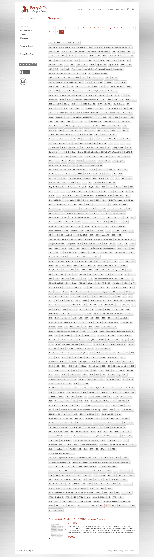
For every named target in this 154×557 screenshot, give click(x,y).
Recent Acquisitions (27, 19)
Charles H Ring (96, 121)
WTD (120, 506)
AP (83, 86)
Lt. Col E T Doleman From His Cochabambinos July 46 (116, 331)
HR (102, 274)
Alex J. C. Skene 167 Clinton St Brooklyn (97, 69)
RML (81, 414)
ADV (108, 60)
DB (62, 152)
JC (108, 287)
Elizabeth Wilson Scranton (104, 196)
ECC (64, 182)
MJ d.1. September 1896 (120, 366)
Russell (89, 423)
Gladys (132, 244)
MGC (51, 366)
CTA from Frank (54, 147)
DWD (99, 169)
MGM (64, 366)
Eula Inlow (121, 209)
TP (130, 471)
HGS (72, 270)
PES (50, 401)
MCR (64, 357)
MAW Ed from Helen (102, 353)
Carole (130, 113)
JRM (100, 305)
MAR (89, 344)
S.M (120, 423)
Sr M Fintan (111, 440)
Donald (79, 161)
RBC (83, 405)
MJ (109, 366)
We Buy (110, 9)
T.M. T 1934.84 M (75, 449)
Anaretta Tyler (53, 86)
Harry (91, 261)
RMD (75, 414)
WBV (124, 493)
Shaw (51, 436)
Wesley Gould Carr (99, 497)
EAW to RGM (103, 178)
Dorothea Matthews (104, 161)
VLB (68, 484)
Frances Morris (70, 226)
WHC (120, 497)
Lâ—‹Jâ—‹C (66, 318)
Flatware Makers (26, 31)
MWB (131, 379)
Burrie (65, 108)
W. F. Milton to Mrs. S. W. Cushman (75, 488)
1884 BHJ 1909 (66, 51)
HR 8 (107, 274)
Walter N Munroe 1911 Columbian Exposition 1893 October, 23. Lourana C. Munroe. (75, 493)
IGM (90, 279)
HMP (69, 274)
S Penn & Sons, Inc (109, 423)
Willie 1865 (97, 501)
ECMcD (71, 182)
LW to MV (87, 335)
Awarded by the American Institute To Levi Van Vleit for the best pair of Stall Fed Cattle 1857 (77, 95)
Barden (69, 99)
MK (69, 370)
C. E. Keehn (99, 108)
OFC (67, 396)
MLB (75, 370)
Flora (132, 217)
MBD (126, 353)
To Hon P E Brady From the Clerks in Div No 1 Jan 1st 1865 (93, 471)
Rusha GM (80, 423)
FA (100, 213)
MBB (119, 353)
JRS (118, 305)
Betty (127, 99)
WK (57, 506)
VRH (89, 484)
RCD (101, 405)
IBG (73, 279)
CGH (86, 121)
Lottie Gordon (106, 327)
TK (56, 466)
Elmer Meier (119, 196)
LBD (80, 318)
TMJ (68, 466)
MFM (118, 361)
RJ (64, 414)
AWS (123, 95)
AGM (92, 65)
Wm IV (87, 506)
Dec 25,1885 (128, 152)
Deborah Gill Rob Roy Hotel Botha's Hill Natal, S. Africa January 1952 (99, 152)
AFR (72, 65)
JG (61, 296)
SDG (105, 431)
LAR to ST (129, 313)
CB (99, 117)
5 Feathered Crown (124, 51)
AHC (122, 65)
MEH (81, 357)
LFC (103, 318)
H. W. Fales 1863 (70, 252)
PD (110, 396)
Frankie (86, 226)
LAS (50, 318)
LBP (86, 318)
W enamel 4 (127, 484)
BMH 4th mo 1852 (89, 104)
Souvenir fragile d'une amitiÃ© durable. (86, 440)
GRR (119, 248)
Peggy (129, 396)
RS (60, 423)
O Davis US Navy (129, 392)
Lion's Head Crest (126, 322)
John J (78, 300)
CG (81, 121)
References (120, 9)
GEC (113, 235)
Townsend (123, 471)
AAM (92, 56)
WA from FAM (93, 488)
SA (125, 423)
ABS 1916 (130, 56)
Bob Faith (108, 104)
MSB (89, 379)
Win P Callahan (125, 501)
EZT (56, 213)
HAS (97, 261)
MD (70, 357)
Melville (95, 357)
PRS (114, 401)
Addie (102, 60)
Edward (110, 187)
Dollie (64, 161)
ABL (104, 56)
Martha (131, 344)
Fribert (66, 230)
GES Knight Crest (89, 244)
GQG (70, 248)
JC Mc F (114, 287)
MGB (131, 361)
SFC (123, 431)
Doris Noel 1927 (90, 161)
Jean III (57, 292)
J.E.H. (126, 283)
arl (107, 86)
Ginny (120, 244)
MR (97, 375)
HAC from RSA (95, 252)
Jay (96, 287)
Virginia (124, 479)
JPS (84, 305)
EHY (110, 191)
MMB (101, 370)
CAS (67, 117)
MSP (102, 379)
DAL (108, 147)
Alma (84, 78)
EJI (116, 191)
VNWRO (76, 484)
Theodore (125, 458)
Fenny (114, 217)
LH (116, 318)
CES (62, 121)
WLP (79, 506)
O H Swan (52, 396)
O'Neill (61, 396)
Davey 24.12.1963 (118, 147)
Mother (64, 375)
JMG (112, 296)
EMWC (88, 204)
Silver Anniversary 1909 (93, 436)
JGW (72, 296)
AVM (68, 91)
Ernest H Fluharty (54, 209)
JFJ (132, 292)
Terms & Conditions (130, 551)
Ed (90, 182)
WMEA (94, 506)
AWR (117, 95)
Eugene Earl (111, 209)
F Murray (93, 213)
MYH (69, 383)
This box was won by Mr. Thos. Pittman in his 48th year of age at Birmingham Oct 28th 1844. (101, 462)
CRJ (69, 143)
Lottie (97, 327)
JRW (133, 305)
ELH (58, 196)
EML (50, 204)
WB (111, 493)
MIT (103, 366)
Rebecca (114, 405)
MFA (105, 361)
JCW (131, 287)
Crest (94, 139)
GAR (131, 230)
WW (133, 506)
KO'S (69, 313)
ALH (84, 73)
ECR (84, 182)
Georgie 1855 (71, 244)
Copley (97, 134)
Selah (116, 431)
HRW (120, 274)
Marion (112, 344)
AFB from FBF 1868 (55, 65)
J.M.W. (133, 283)
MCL (57, 357)
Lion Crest (98, 322)
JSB (64, 309)
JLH (101, 296)
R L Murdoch (53, 405)
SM (57, 440)
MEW (93, 361)
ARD (101, 86)
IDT (84, 279)
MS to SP (82, 379)
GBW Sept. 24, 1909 (67, 235)
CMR (93, 130)
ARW (129, 86)
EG (68, 191)
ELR (127, 196)
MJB (132, 366)
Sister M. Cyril (108, 436)
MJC (50, 370)
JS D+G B (57, 309)
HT (126, 274)
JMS (130, 296)
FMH (65, 222)
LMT (84, 327)
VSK (95, 484)
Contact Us (91, 9)
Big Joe (66, 104)
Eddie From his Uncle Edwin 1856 (104, 182)
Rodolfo (105, 418)
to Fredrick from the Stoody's (108, 466)
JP (62, 305)
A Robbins (71, 56)
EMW (81, 204)
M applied (101, 335)
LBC (74, 318)
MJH (56, 370)
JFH (127, 292)
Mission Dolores (94, 366)
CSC (116, 143)
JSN (70, 309)
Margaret (97, 344)
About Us (101, 9)
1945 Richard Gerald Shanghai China (99, 51)
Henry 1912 (91, 265)
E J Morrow (52, 174)
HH (78, 270)
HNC (75, 274)
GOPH (64, 248)
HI (108, 270)
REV (111, 410)
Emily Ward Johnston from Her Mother (121, 200)
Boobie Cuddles (119, 104)
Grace (77, 248)
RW (95, 423)
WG (114, 497)
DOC (57, 161)
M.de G (70, 340)
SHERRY (68, 436)
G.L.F (108, 230)
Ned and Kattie (59, 392)
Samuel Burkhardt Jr (118, 427)
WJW (51, 506)
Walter (109, 488)
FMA (59, 222)
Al (62, 69)
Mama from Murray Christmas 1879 (67, 344)
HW (50, 279)
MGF (57, 366)
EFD (62, 191)
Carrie (51, 117)
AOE (77, 86)
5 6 (114, 51)
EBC (117, 178)
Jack (70, 287)
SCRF (93, 431)
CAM (130, 108)
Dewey (67, 156)
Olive (80, 396)
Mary (62, 348)
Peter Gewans (59, 401)
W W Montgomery (55, 488)
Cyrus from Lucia (73, 147)
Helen (51, 265)
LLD (71, 327)
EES (50, 191)
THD (114, 449)
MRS (103, 375)
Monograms (24, 38)
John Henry (69, 300)
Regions (23, 34)
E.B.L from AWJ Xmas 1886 (94, 174)
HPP (96, 274)
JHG (79, 296)
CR (79, 139)
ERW (64, 209)
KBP (127, 309)
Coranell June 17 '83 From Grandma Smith (62, 139)
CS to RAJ (102, 143)
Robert (119, 414)
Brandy (51, 108)
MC (132, 353)
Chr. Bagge (52, 130)
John (61, 300)
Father (108, 217)
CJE (60, 130)
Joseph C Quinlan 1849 (115, 300)
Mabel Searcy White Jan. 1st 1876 (94, 340)
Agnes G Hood (113, 65)
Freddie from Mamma (117, 226)
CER (56, 121)
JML (124, 296)
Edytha (118, 187)
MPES (85, 375)
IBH (79, 279)
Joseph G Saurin (130, 300)
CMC (87, 130)
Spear (103, 440)
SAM (107, 427)
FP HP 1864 (52, 226)
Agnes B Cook (101, 65)
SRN (125, 440)
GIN (105, 244)
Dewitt (74, 156)
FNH (78, 222)
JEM (114, 292)
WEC (74, 497)
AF (128, 60)
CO (119, 130)
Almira (101, 78)
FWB (87, 230)
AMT (116, 82)
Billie (73, 104)
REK (50, 410)
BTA (58, 108)
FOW (111, 222)
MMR (114, 370)
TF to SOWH (105, 449)
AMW (123, 82)
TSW (95, 475)
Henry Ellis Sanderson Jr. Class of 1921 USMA (112, 265)
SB (72, 431)
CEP (50, 121)
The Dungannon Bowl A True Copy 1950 (61, 453)
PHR (74, 401)
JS (50, 309)
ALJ (90, 73)
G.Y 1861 (116, 230)
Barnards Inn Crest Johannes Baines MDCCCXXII (89, 99)
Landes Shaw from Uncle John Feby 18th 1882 (108, 313)
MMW (122, 370)
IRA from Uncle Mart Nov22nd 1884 (106, 279)
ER (106, 204)
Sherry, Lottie (78, 436)
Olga (73, 396)
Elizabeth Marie (88, 196)
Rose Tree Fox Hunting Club (119, 418)
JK (90, 296)
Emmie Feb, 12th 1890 (62, 204)
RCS (107, 405)
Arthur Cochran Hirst (117, 86)
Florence (51, 222)
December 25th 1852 (55, 156)
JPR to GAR (76, 305)
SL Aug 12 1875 (127, 436)
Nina (84, 392)
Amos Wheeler (97, 82)
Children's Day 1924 (93, 126)
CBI (110, 117)
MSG (96, 379)
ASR (56, 91)
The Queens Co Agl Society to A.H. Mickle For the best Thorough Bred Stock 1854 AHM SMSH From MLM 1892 (84, 458)
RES (56, 410)
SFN (128, 431)
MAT (91, 353)
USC (50, 479)
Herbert (65, 270)
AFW (79, 65)
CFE (75, 121)
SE (111, 431)
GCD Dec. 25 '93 (82, 235)
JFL (50, 296)
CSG (122, 143)
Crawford (86, 139)
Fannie (106, 213)
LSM (95, 331)
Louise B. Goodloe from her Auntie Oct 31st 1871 (64, 331)
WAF (102, 488)
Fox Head (119, 222)
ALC (67, 69)
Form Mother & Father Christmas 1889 (95, 222)
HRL (113, 274)
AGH (85, 65)
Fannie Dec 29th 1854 (118, 213)
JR (95, 305)
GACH (124, 230)
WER (81, 497)
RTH (66, 423)
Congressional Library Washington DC (61, 134)
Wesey (88, 497)
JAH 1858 (78, 287)
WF (109, 497)
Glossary (120, 551)
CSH (128, 143)
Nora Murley (106, 392)
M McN (62, 340)
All (62, 32)
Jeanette (65, 292)
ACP (82, 60)
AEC (115, 60)
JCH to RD (123, 287)
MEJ (87, 357)
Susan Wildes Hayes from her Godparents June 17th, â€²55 (117, 444)
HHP (102, 270)
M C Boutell (111, 335)
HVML (132, 274)
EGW (86, 191)
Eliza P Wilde (67, 196)
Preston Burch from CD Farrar (100, 401)
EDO (103, 187)
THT (50, 466)
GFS (99, 244)
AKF (56, 69)
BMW (100, 104)
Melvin (103, 357)
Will (76, 501)
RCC (94, 405)
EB (112, 178)
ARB (95, 86)
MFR (125, 361)
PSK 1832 (121, 401)
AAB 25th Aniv (82, 56)
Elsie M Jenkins (69, 200)
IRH (122, 279)
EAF (120, 174)
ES (70, 209)
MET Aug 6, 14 (83, 361)
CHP (124, 126)
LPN (83, 331)
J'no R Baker (117, 283)
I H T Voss (65, 279)
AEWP (122, 60)
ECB (129, 178)
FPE (61, 226)
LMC (78, 327)
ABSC (51, 60)
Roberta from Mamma (93, 418)
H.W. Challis (83, 252)
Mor (50, 375)
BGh (134, 99)
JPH (68, 305)
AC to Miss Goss (67, 60)
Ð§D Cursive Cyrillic (55, 510)
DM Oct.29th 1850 (124, 156)
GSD (126, 248)
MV (118, 379)
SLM (50, 440)
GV (57, 252)
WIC (63, 501)
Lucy (56, 335)
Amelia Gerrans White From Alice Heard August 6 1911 (66, 82)
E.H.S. (108, 174)
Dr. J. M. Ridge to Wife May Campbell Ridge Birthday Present (68, 169)
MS (75, 379)
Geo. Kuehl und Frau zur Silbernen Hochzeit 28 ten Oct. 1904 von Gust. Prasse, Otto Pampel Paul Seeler (80, 239)
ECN (78, 182)
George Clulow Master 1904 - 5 (124, 239)
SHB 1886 (59, 436)
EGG (80, 191)
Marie (104, 344)
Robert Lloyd (79, 418)
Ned (50, 392)
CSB (110, 143)
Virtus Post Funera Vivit (56, 484)
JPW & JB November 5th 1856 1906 (63, 43)
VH (100, 479)
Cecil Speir (124, 117)
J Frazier (91, 283)
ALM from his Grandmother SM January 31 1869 (64, 78)
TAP (91, 449)
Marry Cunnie (121, 344)
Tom (115, 471)
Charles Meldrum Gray (56, 126)
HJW (128, 270)
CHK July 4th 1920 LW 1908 (111, 126)
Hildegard (115, 270)
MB (114, 353)
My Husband (60, 383)
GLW (56, 248)
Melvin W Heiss (113, 357)
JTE (81, 309)
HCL (121, 261)
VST (108, 484)
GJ (126, 244)
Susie (50, 449)
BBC (115, 99)
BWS (77, 108)
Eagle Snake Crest (54, 178)
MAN (82, 344)
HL (50, 274)
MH (70, 366)
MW (124, 379)
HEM (75, 265)
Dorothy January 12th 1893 (57, 165)
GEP (79, 244)
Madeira (109, 340)
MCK (51, 357)
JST (76, 309)
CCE (116, 117)
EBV (123, 178)
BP (128, 104)
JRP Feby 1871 (109, 305)
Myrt (75, 383)
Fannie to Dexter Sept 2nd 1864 (79, 217)
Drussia (92, 169)
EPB (100, 204)
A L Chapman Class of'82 (57, 56)
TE (97, 449)
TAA (85, 449)
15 (78, 43)
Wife (70, 501)
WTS (127, 506)
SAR (66, 431)
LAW (56, 318)
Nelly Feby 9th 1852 (73, 392)
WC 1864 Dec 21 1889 (56, 497)
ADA (89, 60)
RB (78, 405)
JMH (118, 296)
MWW (51, 383)
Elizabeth (77, 196)
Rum (72, 423)
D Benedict (90, 147)
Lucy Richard (65, 335)
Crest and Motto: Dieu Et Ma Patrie (109, 139)
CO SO (125, 130)
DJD (107, 156)
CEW (69, 121)
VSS (102, 484)
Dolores (71, 161)
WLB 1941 (71, 506)
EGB (73, 191)
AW (74, 91)
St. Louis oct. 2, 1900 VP (56, 444)
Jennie (121, 292)
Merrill (73, 361)
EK (127, 191)
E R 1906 (79, 174)
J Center (73, 283)
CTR (63, 147)
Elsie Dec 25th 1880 (55, 200)
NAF (86, 383)
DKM (113, 156)
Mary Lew (84, 353)
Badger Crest (53, 99)
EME (98, 200)
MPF (91, 375)
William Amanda (86, 501)
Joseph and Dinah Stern (97, 300)
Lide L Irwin (123, 318)
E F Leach (112, 169)
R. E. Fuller (64, 405)
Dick (94, 156)
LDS (97, 318)
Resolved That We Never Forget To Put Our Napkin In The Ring (80, 410)
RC (89, 405)
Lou (115, 327)
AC (57, 60)
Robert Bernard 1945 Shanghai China (60, 418)
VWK (114, 484)
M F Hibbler (53, 340)
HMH (62, 274)
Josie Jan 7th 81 (54, 305)
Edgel (91, 187)
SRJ (120, 440)
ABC (98, 56)
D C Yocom (100, 147)
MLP (94, 370)
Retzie (105, 410)
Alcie (73, 69)
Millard (83, 366)
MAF (117, 340)
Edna (97, 187)
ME (75, 357)
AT (62, 91)
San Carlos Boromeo (55, 431)
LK (66, 327)
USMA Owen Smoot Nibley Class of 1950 (68, 479)
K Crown (99, 309)
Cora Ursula (112, 134)
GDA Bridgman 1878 (102, 235)
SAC (131, 423)
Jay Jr (102, 287)
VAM (90, 479)
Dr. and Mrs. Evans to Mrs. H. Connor (90, 165)
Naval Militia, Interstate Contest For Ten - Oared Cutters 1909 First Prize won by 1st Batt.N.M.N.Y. (79, 388)
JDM (50, 292)
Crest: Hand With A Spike (57, 143)
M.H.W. (78, 340)
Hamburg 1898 (107, 252)
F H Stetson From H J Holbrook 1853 (76, 213)
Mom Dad (130, 370)
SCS (99, 431)
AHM (129, 65)
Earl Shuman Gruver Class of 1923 (79, 178)
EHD (104, 191)
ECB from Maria (54, 182)
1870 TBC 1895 (54, 51)
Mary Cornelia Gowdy (103, 348)
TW (109, 475)
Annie (71, 86)
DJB (101, 156)
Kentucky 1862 (53, 313)
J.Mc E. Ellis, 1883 (55, 287)
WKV (63, 506)
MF (99, 361)
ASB (50, 91)
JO (50, 300)
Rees (121, 405)
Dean (73, 152)
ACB (76, 60)
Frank (79, 226)
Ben (122, 99)
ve (95, 479)
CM (81, 130)
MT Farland (110, 379)
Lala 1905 (88, 313)
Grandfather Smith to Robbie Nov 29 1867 (102, 248)
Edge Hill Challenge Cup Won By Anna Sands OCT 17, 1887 (67, 187)
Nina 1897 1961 (93, 392)
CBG (104, 117)
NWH (114, 392)
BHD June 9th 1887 (55, 104)
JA (65, 287)
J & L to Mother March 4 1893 (58, 283)
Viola (106, 479)
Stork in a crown (72, 444)
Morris (57, 375)
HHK (96, 270)
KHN (63, 313)
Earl (64, 178)
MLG (81, 370)
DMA (51, 161)
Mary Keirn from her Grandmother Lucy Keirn (63, 353)
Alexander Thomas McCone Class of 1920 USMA (64, 73)
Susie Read (59, 449)
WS (101, 506)
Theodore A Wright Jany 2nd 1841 (59, 462)
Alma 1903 (92, 78)
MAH (131, 340)
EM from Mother (88, 200)
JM (106, 296)
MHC (76, 366)
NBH (114, 388)
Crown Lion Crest (85, 143)
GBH (56, 235)
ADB (95, 60)
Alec (79, 69)
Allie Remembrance (101, 73)
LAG (80, 313)
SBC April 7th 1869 (82, 431)
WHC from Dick (54, 501)
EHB (98, 191)
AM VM (114, 78)
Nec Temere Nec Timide (126, 388)
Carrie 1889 (59, 117)
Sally (101, 427)
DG (81, 156)
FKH (126, 217)
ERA (124, 204)
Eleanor (51, 196)
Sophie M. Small (66, 440)
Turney (103, 475)
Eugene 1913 (101, 209)
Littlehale (52, 327)
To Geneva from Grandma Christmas (60, 471)
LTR (50, 335)
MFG (111, 361)
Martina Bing (53, 348)
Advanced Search (26, 46)
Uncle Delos (121, 475)
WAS (105, 493)
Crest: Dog (126, 139)
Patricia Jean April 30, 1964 (97, 396)
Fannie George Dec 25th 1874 (58, 217)
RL (69, 414)
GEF (119, 235)
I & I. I (57, 279)
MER (122, 357)
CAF (124, 108)
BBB (109, 99)
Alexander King (117, 69)
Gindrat (112, 244)
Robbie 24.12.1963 (108, 414)
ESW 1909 (84, 209)
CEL (132, 117)
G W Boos (100, 230)
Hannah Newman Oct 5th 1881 (124, 252)
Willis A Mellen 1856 (110, 501)
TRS (56, 475)
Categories (24, 27)
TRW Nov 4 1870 (66, 475)
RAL (72, 405)
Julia (87, 309)
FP (126, 222)
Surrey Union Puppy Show (89, 444)
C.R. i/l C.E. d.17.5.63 (113, 108)
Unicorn (131, 475)
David (129, 147)
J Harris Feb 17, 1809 (103, 283)
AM (107, 78)
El (132, 191)
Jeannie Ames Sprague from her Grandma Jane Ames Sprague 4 (90, 292)
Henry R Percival (54, 270)
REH (127, 405)
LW (79, 335)
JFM (56, 296)
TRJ (50, 475)
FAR (101, 217)
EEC (125, 187)
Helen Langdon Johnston (63, 265)
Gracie (84, 248)
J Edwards (82, 283)
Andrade (63, 86)
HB (110, 261)
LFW (109, 318)
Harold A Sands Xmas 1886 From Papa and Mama (84, 257)
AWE (110, 95)
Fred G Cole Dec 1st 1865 (100, 226)
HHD (83, 270)
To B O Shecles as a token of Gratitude (84, 466)
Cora (103, 134)
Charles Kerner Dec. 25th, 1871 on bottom (117, 121)
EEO (131, 187)
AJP (50, 69)
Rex (117, 410)
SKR (117, 436)
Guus (132, 248)
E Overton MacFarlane (66, 174)
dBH (67, 152)
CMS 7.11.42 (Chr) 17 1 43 (106, 130)
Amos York (108, 82)
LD (92, 318)
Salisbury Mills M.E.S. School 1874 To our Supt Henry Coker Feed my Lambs (72, 427)
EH (92, 191)
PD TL (116, 396)
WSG (107, 506)
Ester (76, 209)
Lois (90, 327)
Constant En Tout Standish (84, 134)
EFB (56, 191)
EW (50, 213)
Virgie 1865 (114, 479)
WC (130, 493)
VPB (83, 484)
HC (116, 261)
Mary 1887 (70, 348)
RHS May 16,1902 (54, 414)
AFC (66, 65)
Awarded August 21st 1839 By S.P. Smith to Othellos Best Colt (97, 91)
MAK (51, 344)
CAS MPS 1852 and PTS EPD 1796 (83, 117)
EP (95, 204)
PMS (80, 401)
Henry (82, 265)
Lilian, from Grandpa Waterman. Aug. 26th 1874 (63, 322)
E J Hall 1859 (122, 169)
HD (127, 261)
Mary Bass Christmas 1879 (85, 348)
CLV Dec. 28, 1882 (70, 130)
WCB (68, 497)
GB (50, 235)
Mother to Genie (75, 375)
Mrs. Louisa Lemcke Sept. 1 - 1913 (59, 379)
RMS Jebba (90, 414)
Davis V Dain (53, 152)
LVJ (74, 335)
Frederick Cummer (55, 230)
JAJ (85, 287)
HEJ (133, 261)
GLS (50, 248)
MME (108, 370)
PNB (86, 401)
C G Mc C (89, 108)
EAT (94, 178)
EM (78, 200)
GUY (50, 252)
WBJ (117, 493)
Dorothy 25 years (118, 161)
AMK (88, 82)
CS (95, 143)
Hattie (104, 261)
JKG (95, 296)
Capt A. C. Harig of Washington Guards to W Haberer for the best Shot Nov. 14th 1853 (75, 113)
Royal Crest (52, 423)
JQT (89, 305)
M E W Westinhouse (124, 335)
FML (72, 222)
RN (98, 414)
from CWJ (74, 230)
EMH (104, 200)
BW (71, 108)
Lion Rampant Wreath (111, 322)
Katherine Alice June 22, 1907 (114, 309)
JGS (67, 296)
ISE (128, 279)
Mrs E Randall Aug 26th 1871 (117, 375)
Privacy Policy (112, 551)
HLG (56, 274)
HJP (123, 270)
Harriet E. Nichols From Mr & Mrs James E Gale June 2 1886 (67, 261)
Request (81, 9)
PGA (68, 401)
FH (121, 217)
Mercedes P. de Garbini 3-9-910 (58, 361)
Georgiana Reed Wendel (56, 244)
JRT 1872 (126, 305)
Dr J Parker (72, 165)
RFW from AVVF (127, 410)
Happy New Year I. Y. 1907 (57, 257)
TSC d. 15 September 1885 (83, 475)
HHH (90, 270)
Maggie (124, 340)
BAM (62, 99)
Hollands (83, 274)
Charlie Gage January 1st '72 (75, 126)
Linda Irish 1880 (87, 322)
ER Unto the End (115, 204)
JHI (85, 296)
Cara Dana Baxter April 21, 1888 (114, 113)
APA (89, 86)
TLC (62, 466)
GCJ (91, 235)
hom (90, 274)
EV (129, 209)
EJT (122, 191)
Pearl (122, 396)
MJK (62, 370)
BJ (79, 104)
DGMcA (87, 156)
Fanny (94, 217)
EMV (74, 204)
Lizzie (60, 327)
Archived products (27, 54)
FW (82, 230)
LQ (90, 331)
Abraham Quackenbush (116, 56)
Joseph (85, 300)
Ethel (92, 209)
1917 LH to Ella (79, 51)
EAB (114, 174)
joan (55, 300)
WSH (114, 506)
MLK (88, 370)
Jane (90, 287)
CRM (75, 143)
